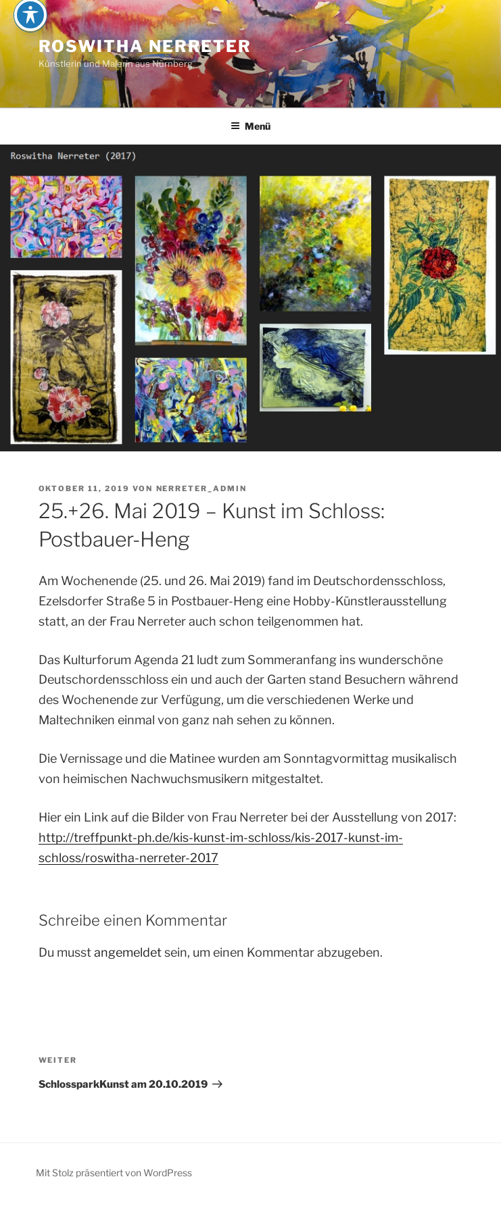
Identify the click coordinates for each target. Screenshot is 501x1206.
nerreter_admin (201, 488)
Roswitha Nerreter (145, 46)
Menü (250, 126)
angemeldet (128, 952)
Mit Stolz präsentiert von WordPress (114, 1172)
